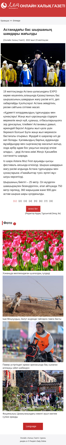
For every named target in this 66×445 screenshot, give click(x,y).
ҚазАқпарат (26, 103)
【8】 (51, 201)
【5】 (35, 201)
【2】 (20, 201)
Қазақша (5, 20)
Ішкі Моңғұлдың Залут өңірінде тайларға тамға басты (32, 319)
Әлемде (16, 20)
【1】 (15, 201)
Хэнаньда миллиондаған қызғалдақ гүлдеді (26, 273)
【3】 (25, 201)
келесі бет (33, 209)
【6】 (40, 201)
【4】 (30, 201)
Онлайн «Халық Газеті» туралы (33, 438)
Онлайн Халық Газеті (14, 40)
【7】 (46, 201)
